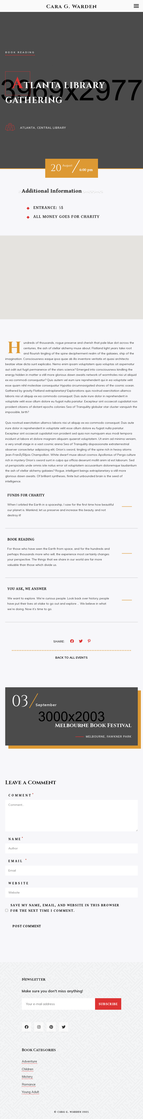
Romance (29, 1084)
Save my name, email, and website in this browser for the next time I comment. (64, 908)
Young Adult (30, 1092)
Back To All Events (71, 657)
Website (18, 883)
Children (27, 1069)
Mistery (27, 1077)
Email (17, 861)
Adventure (29, 1061)
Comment (21, 795)
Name (16, 839)
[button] (136, 6)
